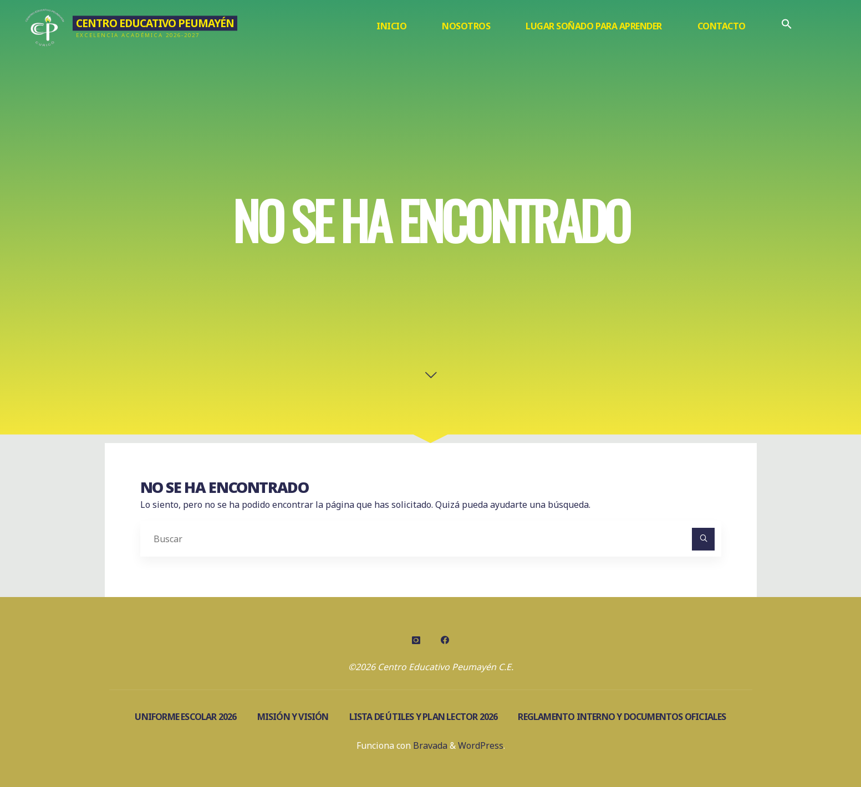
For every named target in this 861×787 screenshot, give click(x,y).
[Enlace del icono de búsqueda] (786, 26)
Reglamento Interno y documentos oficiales (622, 717)
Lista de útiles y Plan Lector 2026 (423, 717)
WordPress (480, 745)
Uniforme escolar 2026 (185, 717)
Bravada (429, 745)
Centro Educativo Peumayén (155, 23)
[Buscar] (703, 539)
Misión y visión (293, 717)
